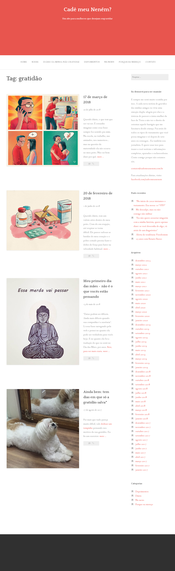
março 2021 (141, 285)
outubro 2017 (142, 430)
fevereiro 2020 (142, 314)
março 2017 (141, 460)
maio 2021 (140, 280)
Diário (138, 494)
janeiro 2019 (141, 366)
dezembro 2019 (142, 323)
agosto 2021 (141, 272)
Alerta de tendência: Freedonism (152, 233)
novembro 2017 (143, 425)
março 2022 (141, 263)
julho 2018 (140, 391)
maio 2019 (140, 349)
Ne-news (110, 61)
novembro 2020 (143, 293)
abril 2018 (140, 404)
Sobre (32, 61)
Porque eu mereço (132, 61)
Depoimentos (91, 61)
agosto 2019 (141, 336)
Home (19, 61)
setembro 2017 (142, 434)
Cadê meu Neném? (87, 9)
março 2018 (141, 408)
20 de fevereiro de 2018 (80, 169)
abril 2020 (140, 306)
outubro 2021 (142, 267)
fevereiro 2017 (142, 464)
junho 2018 (141, 396)
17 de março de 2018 (77, 96)
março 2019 (141, 357)
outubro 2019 (142, 327)
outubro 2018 (142, 379)
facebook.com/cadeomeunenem (146, 178)
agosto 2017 (141, 438)
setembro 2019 (142, 332)
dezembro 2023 (142, 259)
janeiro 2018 (141, 417)
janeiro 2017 (141, 468)
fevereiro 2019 (142, 361)
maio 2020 (140, 302)
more (100, 129)
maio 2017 (140, 451)
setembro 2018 (142, 383)
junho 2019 (141, 344)
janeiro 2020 (141, 319)
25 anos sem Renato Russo (149, 237)
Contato (154, 61)
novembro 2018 (143, 374)
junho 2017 (141, 447)
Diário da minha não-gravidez (59, 61)
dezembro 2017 (142, 421)
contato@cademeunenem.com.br (147, 167)
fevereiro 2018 (142, 413)
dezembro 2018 (142, 370)
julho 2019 (140, 340)
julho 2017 (140, 442)
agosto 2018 (141, 387)
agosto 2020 (141, 297)
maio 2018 (140, 400)
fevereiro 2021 (142, 289)
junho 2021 (141, 276)
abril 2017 (140, 455)
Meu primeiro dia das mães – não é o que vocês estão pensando (85, 240)
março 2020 (141, 310)
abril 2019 (140, 353)
